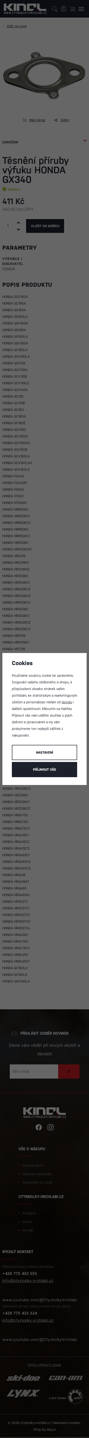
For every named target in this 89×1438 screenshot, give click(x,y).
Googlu (67, 702)
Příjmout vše (44, 769)
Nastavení (44, 752)
